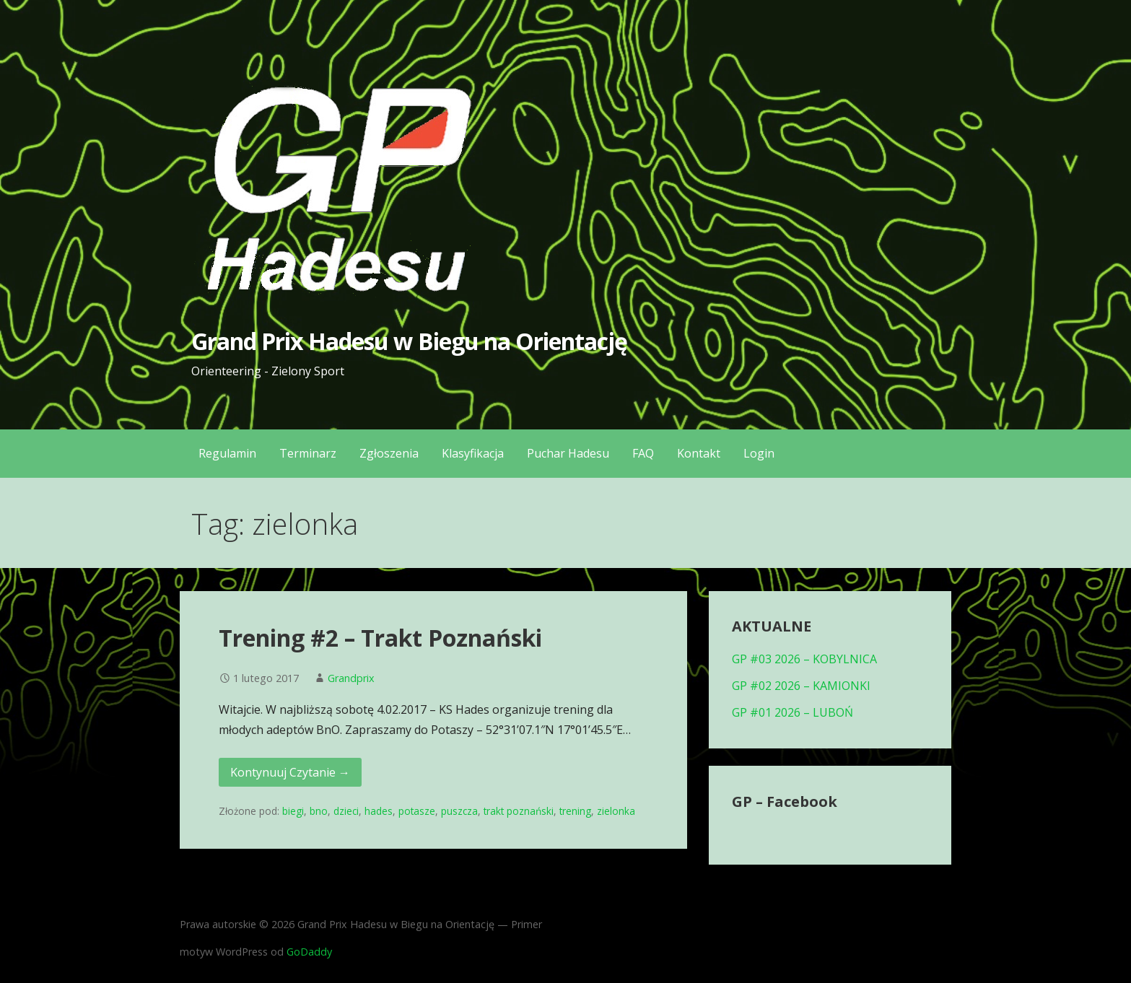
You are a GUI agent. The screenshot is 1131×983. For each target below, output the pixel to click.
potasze (416, 811)
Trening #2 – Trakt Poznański (380, 637)
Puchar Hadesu (568, 453)
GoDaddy (309, 951)
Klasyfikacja (473, 453)
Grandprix (351, 678)
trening (575, 811)
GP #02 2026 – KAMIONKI (801, 686)
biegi (293, 811)
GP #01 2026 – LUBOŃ (792, 712)
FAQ (643, 453)
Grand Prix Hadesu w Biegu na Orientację (409, 341)
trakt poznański (519, 811)
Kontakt (698, 453)
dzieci (346, 811)
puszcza (459, 811)
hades (378, 811)
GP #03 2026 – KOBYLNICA (804, 659)
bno (319, 811)
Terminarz (307, 453)
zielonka (616, 811)
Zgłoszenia (389, 453)
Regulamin (227, 453)
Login (758, 453)
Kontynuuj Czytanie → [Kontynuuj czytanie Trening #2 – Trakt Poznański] (290, 772)
